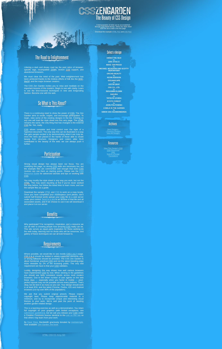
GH (63, 335)
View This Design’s (113, 148)
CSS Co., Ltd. (114, 87)
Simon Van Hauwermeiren (114, 112)
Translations (113, 156)
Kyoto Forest (114, 101)
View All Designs (113, 133)
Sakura (114, 94)
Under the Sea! (114, 58)
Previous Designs (113, 131)
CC (54, 335)
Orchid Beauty (114, 74)
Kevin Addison (114, 77)
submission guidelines (34, 313)
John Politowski (114, 105)
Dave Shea (32, 322)
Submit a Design (113, 154)
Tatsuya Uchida (114, 98)
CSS (57, 192)
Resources (113, 150)
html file (116, 32)
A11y (59, 335)
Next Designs (113, 129)
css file (128, 32)
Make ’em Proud (114, 65)
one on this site (73, 315)
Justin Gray (114, 84)
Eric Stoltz (114, 62)
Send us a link (48, 199)
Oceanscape (114, 80)
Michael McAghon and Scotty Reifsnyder (114, 69)
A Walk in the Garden (113, 108)
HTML (47, 192)
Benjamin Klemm (114, 91)
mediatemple (77, 322)
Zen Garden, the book (48, 324)
